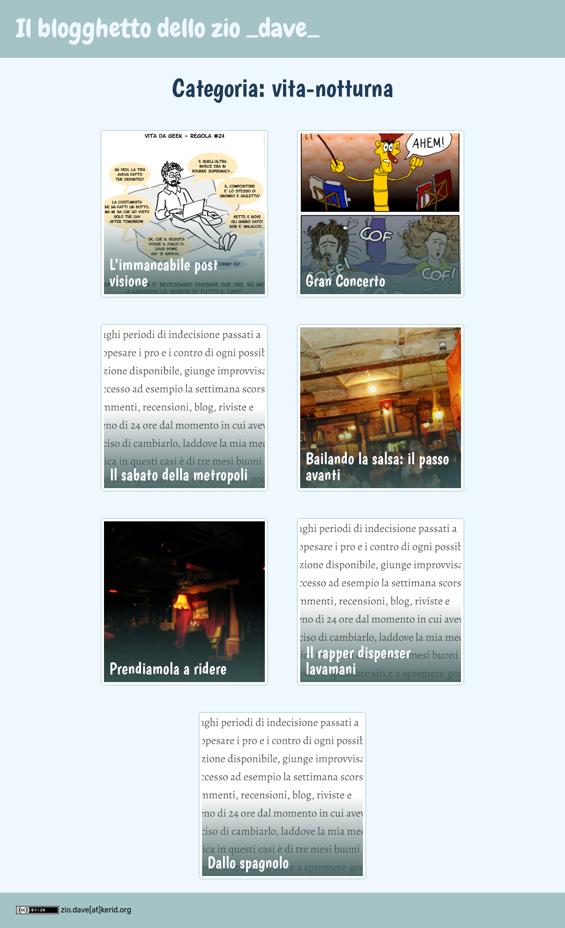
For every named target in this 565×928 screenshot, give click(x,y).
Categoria (215, 87)
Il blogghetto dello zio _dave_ (167, 28)
